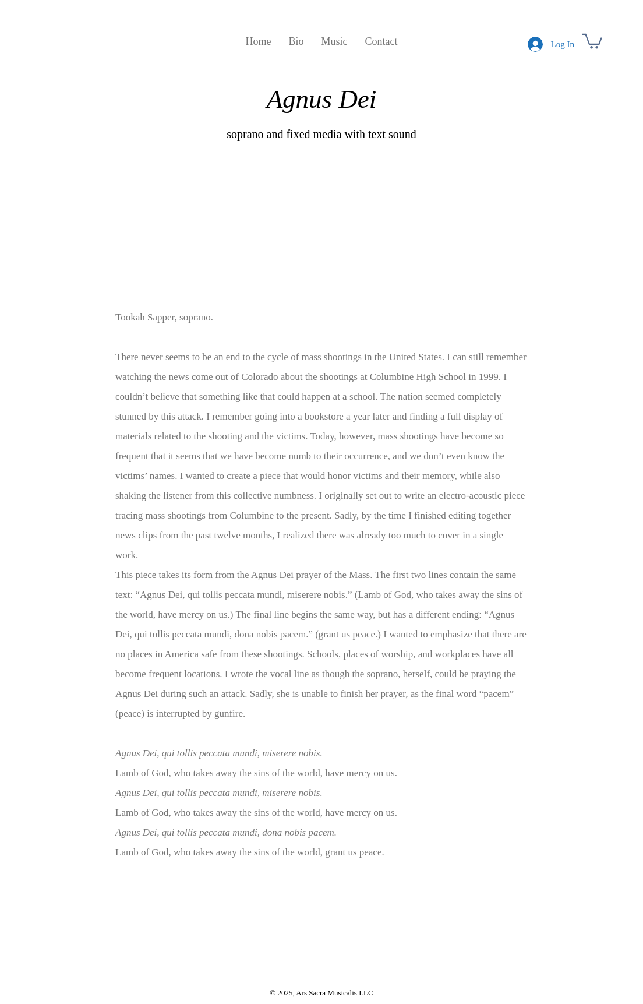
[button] (592, 40)
